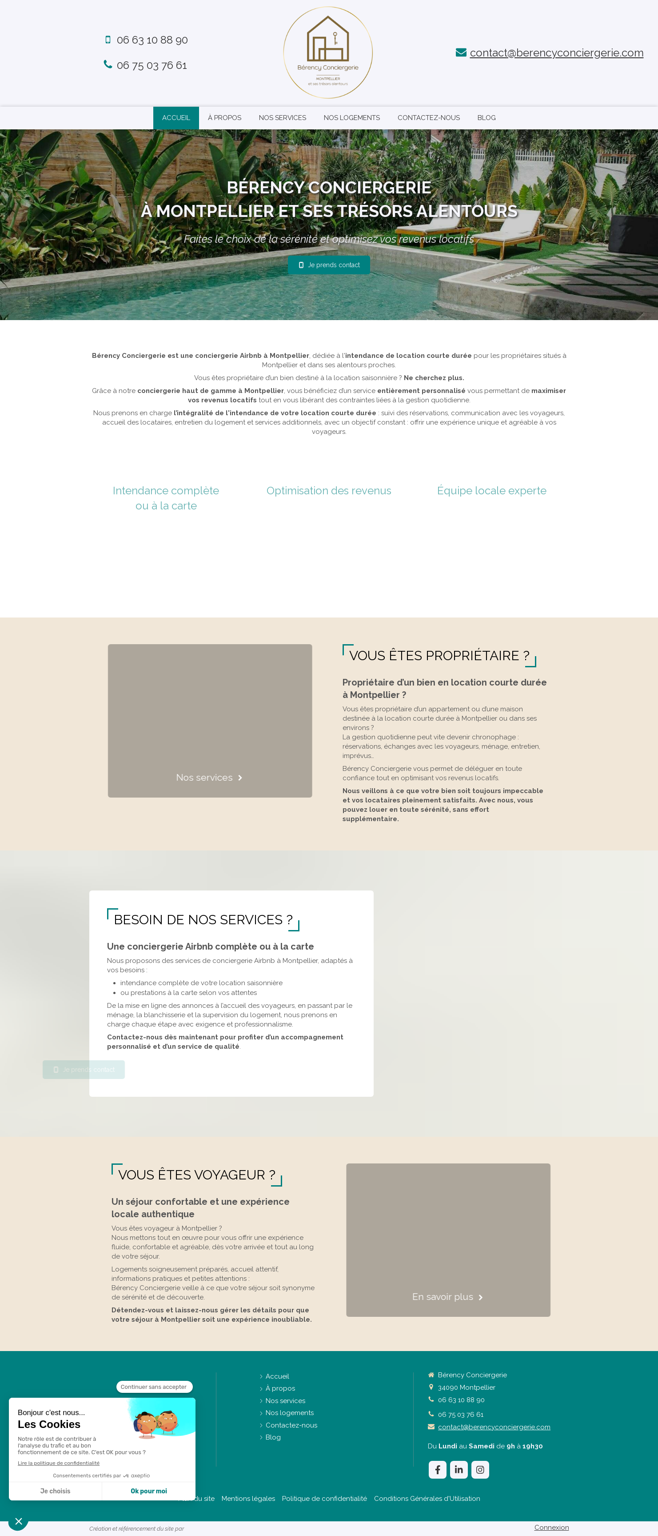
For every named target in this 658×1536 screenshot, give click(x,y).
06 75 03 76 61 (152, 65)
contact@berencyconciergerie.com (557, 52)
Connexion (551, 1528)
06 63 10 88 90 (152, 39)
